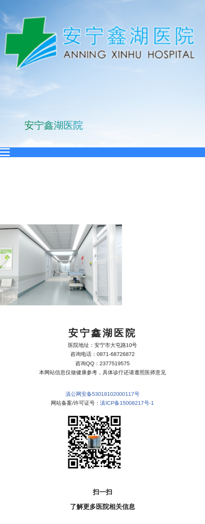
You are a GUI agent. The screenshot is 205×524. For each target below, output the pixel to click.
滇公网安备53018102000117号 (102, 349)
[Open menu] (5, 152)
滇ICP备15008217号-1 (127, 358)
